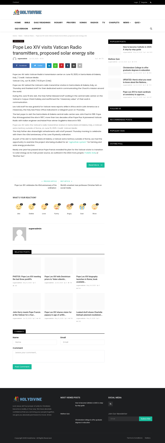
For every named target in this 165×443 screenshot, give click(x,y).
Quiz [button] (138, 22)
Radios (94, 22)
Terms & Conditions (134, 438)
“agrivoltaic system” (78, 142)
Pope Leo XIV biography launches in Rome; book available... (87, 279)
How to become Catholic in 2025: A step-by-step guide (137, 48)
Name (16, 337)
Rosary (58, 22)
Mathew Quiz (114, 59)
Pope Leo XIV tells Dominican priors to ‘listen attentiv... (57, 277)
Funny (56, 213)
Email (63, 337)
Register (144, 2)
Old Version (21, 28)
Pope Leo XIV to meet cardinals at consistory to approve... (137, 93)
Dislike (31, 213)
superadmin (20, 59)
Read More (95, 165)
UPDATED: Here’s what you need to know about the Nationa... (137, 81)
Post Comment (22, 366)
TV (103, 22)
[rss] (110, 404)
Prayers (71, 22)
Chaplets (114, 22)
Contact (16, 2)
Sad (81, 213)
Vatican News (29, 36)
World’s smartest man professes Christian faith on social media (81, 186)
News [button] (127, 22)
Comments (20, 331)
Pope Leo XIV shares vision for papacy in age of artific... (58, 313)
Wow (95, 213)
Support (36, 28)
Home (18, 22)
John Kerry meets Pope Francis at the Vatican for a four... (26, 313)
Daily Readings (42, 22)
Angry (69, 213)
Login (136, 2)
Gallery (147, 438)
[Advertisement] (107, 12)
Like (18, 213)
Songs (83, 22)
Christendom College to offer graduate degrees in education (136, 68)
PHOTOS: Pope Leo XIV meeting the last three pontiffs (27, 277)
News (20, 36)
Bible (27, 22)
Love (44, 213)
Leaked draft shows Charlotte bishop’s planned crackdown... (89, 313)
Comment (18, 348)
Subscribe (145, 418)
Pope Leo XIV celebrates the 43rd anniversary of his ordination (36, 186)
